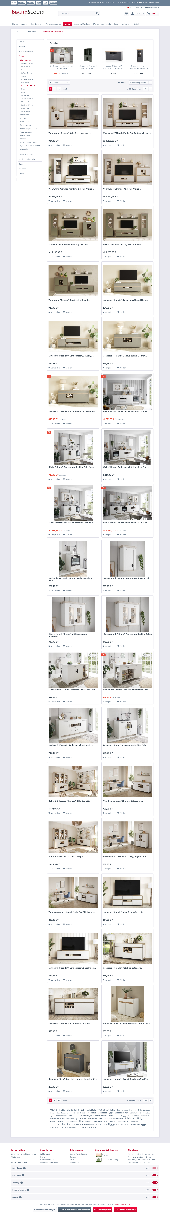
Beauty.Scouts (135, 1113)
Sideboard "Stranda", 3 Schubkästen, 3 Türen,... (125, 356)
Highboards (25, 83)
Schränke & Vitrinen (27, 105)
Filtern (54, 82)
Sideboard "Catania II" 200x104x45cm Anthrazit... (113, 67)
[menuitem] (79, 14)
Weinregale (25, 95)
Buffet (83, 1118)
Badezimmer (25, 121)
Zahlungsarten (46, 1154)
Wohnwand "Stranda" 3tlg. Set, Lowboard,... (69, 300)
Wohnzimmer (25, 60)
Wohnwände (25, 102)
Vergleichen (54, 145)
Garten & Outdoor (26, 154)
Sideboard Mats (61, 1116)
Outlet (21, 173)
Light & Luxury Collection (30, 146)
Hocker (23, 89)
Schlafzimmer (25, 125)
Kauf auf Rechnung (106, 1159)
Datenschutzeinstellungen (44, 1210)
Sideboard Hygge (106, 1112)
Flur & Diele (24, 118)
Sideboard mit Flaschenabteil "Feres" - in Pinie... (61, 67)
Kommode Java (95, 1118)
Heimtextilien (24, 46)
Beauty (21, 42)
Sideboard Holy (133, 1118)
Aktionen (22, 169)
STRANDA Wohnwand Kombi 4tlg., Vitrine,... (69, 244)
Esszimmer (24, 115)
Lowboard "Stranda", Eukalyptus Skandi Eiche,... (126, 300)
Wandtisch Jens (106, 1109)
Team (21, 164)
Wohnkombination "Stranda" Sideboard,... (123, 801)
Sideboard (73, 1109)
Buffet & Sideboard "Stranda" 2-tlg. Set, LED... (70, 801)
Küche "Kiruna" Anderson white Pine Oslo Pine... (126, 411)
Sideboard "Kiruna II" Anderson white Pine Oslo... (72, 745)
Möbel (21, 56)
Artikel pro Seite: (134, 89)
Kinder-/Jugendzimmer (29, 128)
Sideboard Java (87, 1115)
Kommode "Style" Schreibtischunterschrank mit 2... (127, 1023)
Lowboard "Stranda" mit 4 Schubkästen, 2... (123, 912)
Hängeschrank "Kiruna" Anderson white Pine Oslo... (127, 578)
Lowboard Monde (71, 1122)
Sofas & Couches (26, 73)
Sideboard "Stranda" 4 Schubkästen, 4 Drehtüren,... (73, 411)
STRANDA (75, 1125)
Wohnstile (24, 149)
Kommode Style (135, 1110)
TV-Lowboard (74, 1116)
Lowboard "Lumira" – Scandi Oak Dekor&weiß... (125, 1079)
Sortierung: (122, 82)
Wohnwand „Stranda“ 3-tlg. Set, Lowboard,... (70, 133)
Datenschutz (75, 1162)
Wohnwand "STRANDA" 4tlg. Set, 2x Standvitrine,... (127, 133)
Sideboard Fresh (123, 1122)
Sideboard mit (122, 1112)
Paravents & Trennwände (30, 142)
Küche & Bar (25, 135)
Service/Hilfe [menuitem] (151, 8)
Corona (73, 1157)
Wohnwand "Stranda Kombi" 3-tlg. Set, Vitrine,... (71, 189)
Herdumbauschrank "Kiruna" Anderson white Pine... (70, 579)
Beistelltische (25, 67)
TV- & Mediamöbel (27, 99)
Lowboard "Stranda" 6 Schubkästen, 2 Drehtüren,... (73, 968)
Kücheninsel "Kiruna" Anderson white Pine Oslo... (126, 689)
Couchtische (25, 70)
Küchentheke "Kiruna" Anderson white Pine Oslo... (73, 689)
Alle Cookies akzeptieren (125, 1210)
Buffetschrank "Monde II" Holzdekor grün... (87, 67)
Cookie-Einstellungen (78, 1154)
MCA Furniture (134, 1116)
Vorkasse (102, 1155)
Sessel (23, 76)
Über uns (73, 1160)
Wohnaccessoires (26, 51)
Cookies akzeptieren (102, 1210)
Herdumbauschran (104, 1115)
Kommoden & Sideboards (30, 86)
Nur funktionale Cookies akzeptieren (75, 1210)
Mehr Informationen (123, 1204)
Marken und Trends (27, 159)
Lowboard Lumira (60, 1124)
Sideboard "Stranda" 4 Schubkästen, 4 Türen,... (71, 1023)
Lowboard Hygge (121, 1116)
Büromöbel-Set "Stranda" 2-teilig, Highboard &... (125, 856)
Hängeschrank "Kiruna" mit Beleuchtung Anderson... (68, 635)
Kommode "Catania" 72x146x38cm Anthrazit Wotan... (139, 67)
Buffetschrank (57, 1121)
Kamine (23, 139)
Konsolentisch (122, 1110)
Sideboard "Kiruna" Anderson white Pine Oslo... (125, 745)
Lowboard (118, 1118)
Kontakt (43, 1157)
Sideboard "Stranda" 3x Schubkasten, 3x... (122, 968)
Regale (23, 92)
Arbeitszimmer (26, 132)
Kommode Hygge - (106, 1124)
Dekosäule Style (88, 1110)
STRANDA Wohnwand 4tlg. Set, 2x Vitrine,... (123, 244)
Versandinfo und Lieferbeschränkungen (49, 1161)
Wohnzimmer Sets (27, 63)
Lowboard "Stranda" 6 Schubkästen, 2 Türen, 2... (71, 356)
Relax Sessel (25, 108)
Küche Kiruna (58, 1109)
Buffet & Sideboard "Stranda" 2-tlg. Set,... (68, 856)
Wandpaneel (25, 111)
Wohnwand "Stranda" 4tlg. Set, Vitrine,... (122, 189)
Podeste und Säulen (27, 79)
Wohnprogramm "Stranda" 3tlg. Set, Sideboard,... (72, 912)
